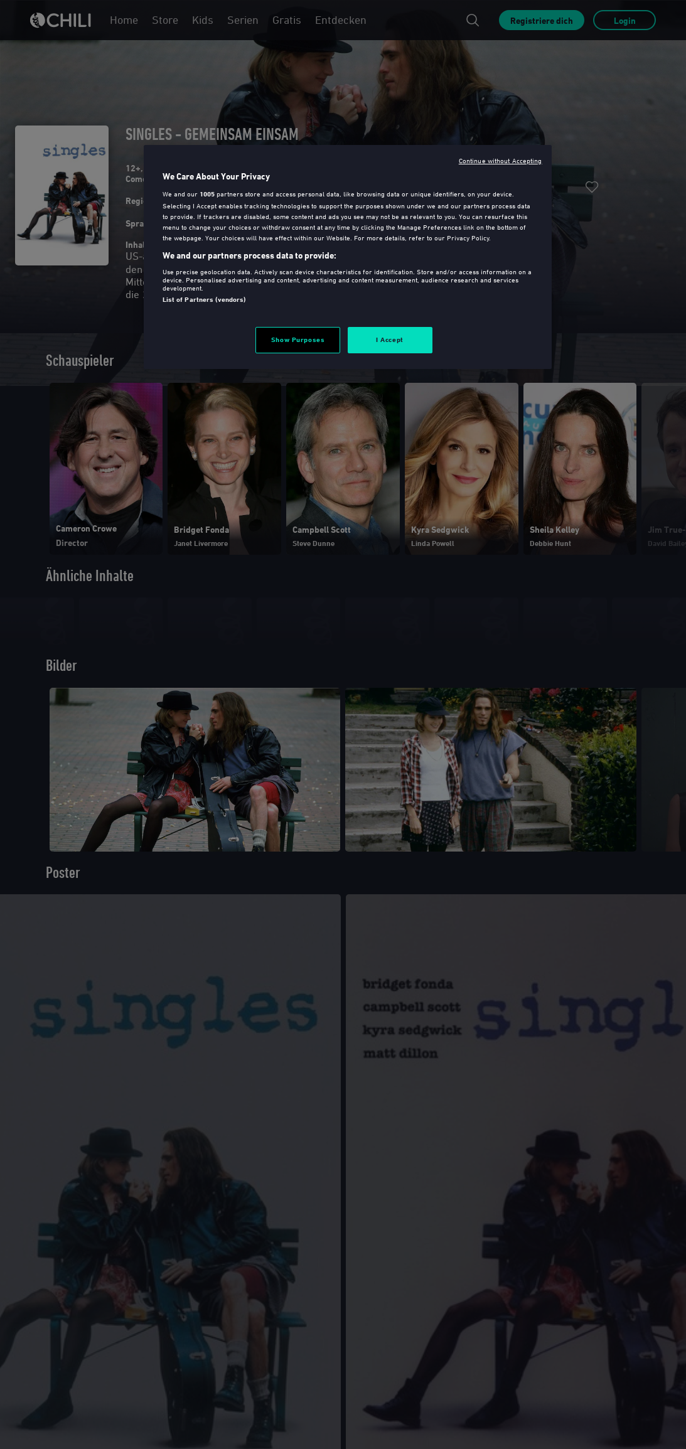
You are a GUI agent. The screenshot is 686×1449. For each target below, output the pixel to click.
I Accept (390, 339)
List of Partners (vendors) (204, 299)
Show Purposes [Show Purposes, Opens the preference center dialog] (297, 339)
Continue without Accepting (500, 160)
